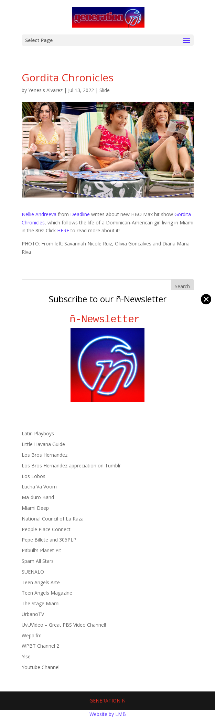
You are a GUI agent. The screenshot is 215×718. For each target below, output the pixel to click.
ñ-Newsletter (107, 319)
